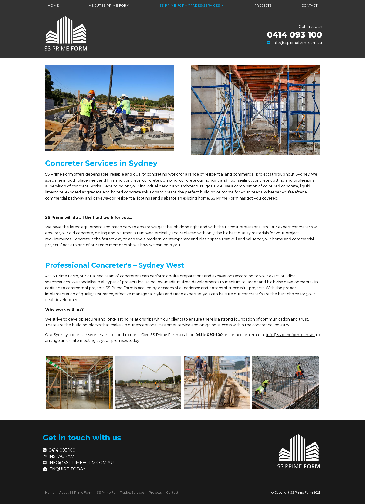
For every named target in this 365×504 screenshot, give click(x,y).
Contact (309, 5)
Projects (262, 5)
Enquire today (67, 466)
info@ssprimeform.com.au (297, 42)
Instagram (61, 454)
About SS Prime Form (109, 5)
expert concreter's (295, 227)
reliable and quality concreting (138, 174)
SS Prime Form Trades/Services (190, 5)
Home (53, 5)
